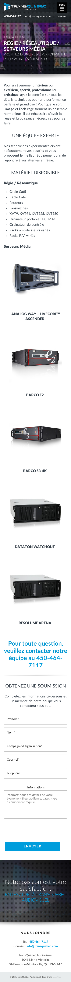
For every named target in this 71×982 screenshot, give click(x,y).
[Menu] (62, 7)
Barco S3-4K (35, 471)
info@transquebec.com (38, 16)
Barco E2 (35, 395)
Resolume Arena (35, 623)
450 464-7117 (12, 16)
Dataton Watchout (35, 547)
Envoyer (32, 846)
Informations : (36, 787)
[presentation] (32, 828)
